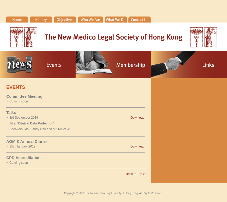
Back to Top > (135, 174)
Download (137, 117)
